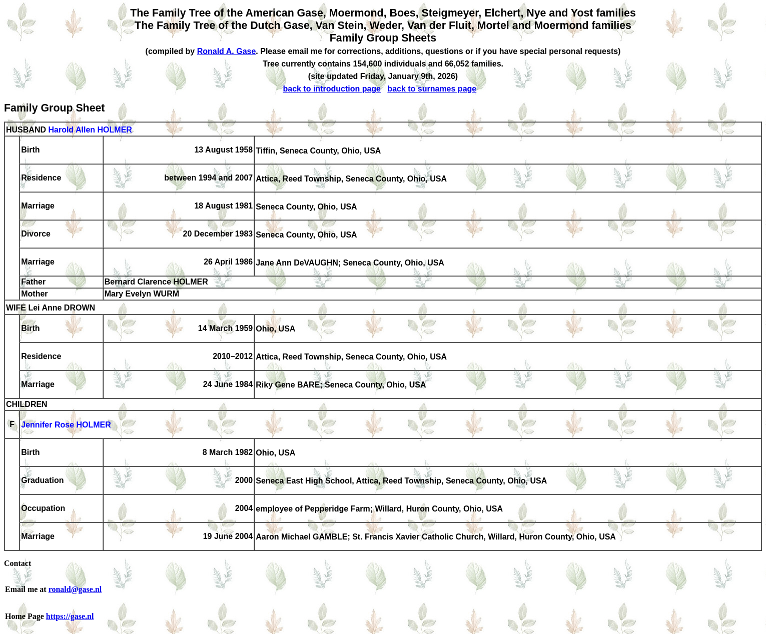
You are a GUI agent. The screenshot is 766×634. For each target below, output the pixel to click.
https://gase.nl (70, 616)
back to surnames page (431, 88)
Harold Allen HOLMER (90, 130)
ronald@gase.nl (75, 589)
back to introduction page (332, 88)
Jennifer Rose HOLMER (66, 425)
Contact (17, 563)
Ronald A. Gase (226, 51)
